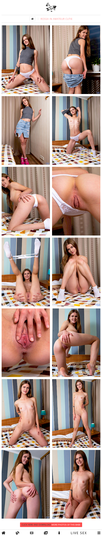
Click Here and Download (51, 524)
